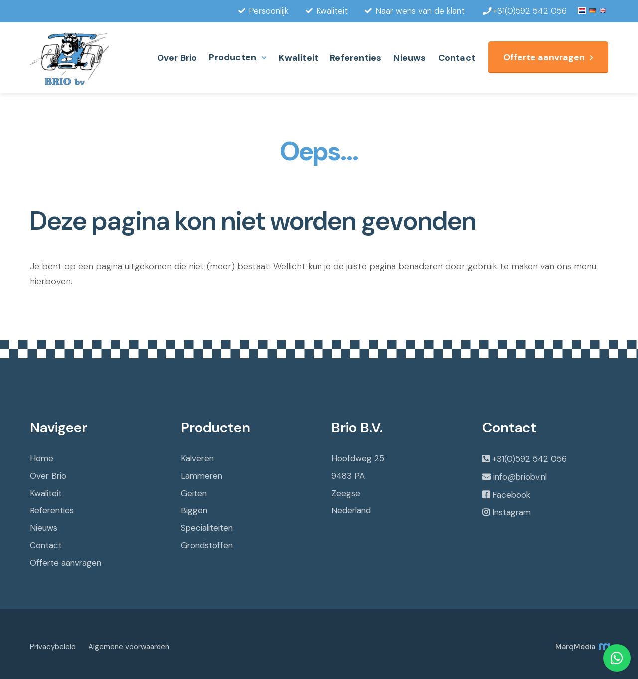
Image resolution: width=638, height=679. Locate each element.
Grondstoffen (207, 545)
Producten (232, 57)
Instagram (511, 512)
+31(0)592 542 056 (529, 458)
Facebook (511, 494)
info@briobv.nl (520, 476)
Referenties (355, 58)
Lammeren (201, 475)
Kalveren (197, 458)
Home (41, 458)
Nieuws (409, 58)
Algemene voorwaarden (128, 647)
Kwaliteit (298, 58)
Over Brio (177, 58)
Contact (456, 58)
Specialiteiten (207, 527)
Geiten (194, 493)
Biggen (194, 510)
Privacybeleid (53, 647)
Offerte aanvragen (544, 57)
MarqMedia (581, 647)
